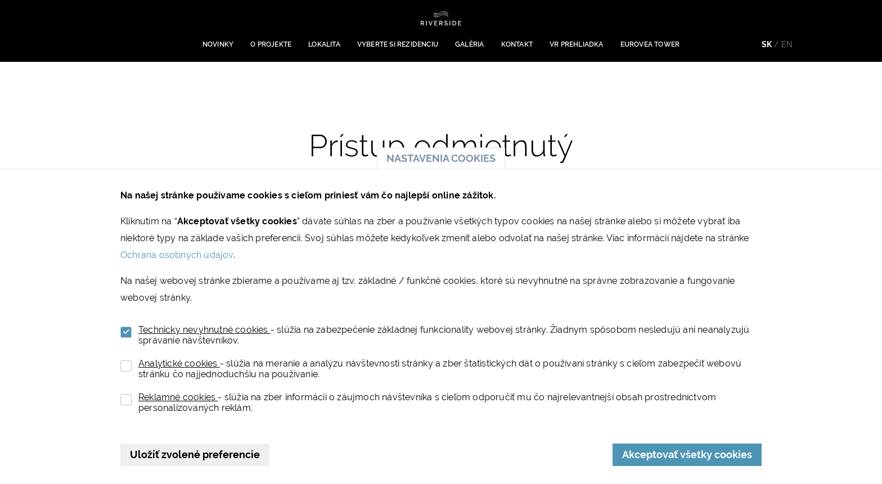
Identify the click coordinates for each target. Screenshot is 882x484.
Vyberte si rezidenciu (397, 44)
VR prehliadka (577, 44)
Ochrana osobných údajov (176, 255)
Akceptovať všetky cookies (687, 454)
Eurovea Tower (650, 44)
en (787, 44)
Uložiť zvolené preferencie (195, 454)
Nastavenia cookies (441, 158)
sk (767, 44)
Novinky (217, 44)
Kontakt (517, 44)
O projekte (270, 44)
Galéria (469, 44)
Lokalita (324, 44)
